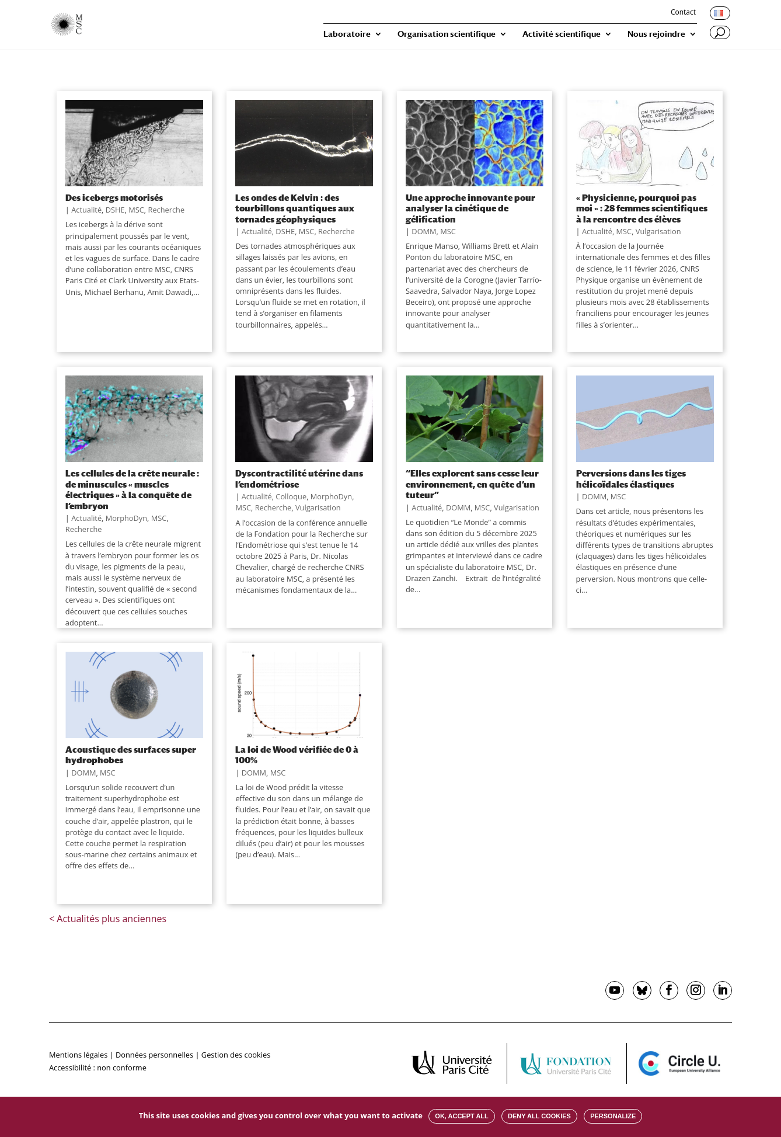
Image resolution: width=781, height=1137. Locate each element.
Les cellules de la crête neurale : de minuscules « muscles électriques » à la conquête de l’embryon (132, 489)
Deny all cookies (539, 1115)
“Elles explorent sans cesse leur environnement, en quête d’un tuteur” (472, 484)
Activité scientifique (561, 34)
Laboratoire (347, 34)
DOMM (424, 231)
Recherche (166, 209)
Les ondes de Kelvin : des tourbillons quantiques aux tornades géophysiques (294, 208)
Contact (683, 13)
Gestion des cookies (235, 1054)
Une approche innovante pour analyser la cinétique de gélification (470, 208)
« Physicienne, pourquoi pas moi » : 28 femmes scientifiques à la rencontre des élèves (641, 208)
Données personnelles (154, 1054)
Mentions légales (78, 1054)
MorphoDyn (126, 518)
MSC (136, 209)
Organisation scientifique (447, 34)
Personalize (613, 1115)
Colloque (291, 496)
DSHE (115, 209)
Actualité (86, 209)
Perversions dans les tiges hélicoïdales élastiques (631, 478)
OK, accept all (461, 1115)
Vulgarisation (658, 231)
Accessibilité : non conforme (98, 1067)
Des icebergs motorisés (114, 197)
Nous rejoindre (656, 34)
